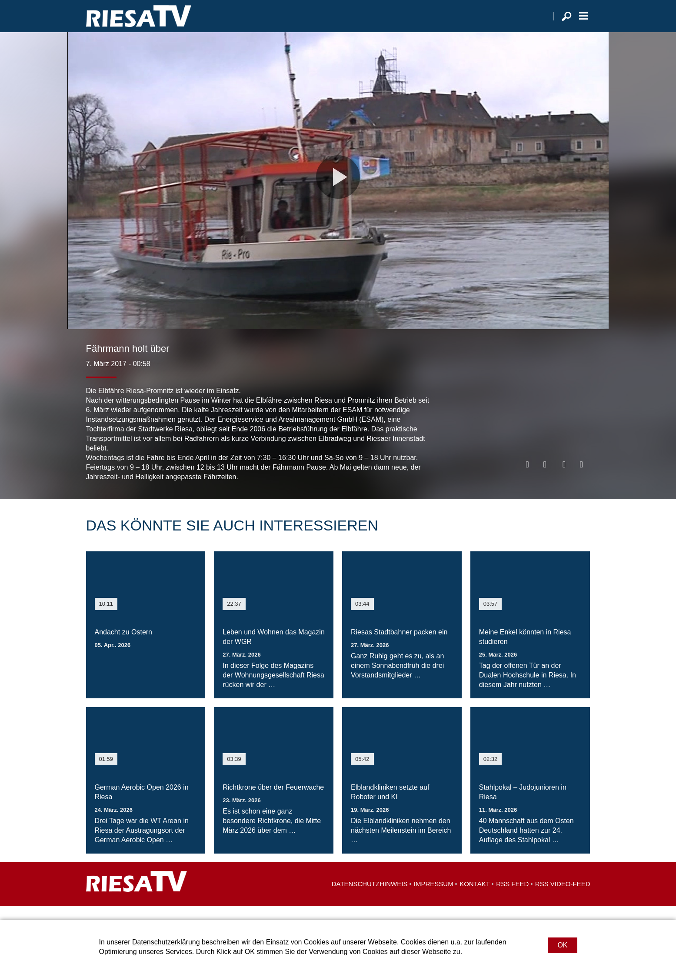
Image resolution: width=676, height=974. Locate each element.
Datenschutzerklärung (166, 942)
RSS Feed (512, 898)
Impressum (433, 898)
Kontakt (475, 898)
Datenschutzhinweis (370, 898)
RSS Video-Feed (562, 898)
